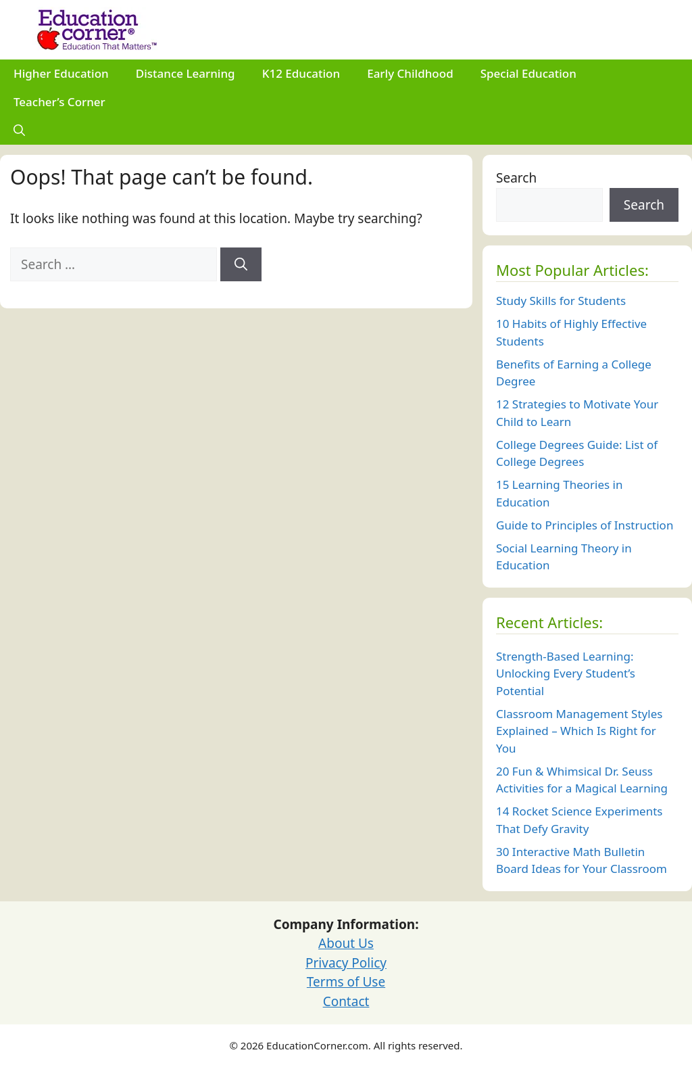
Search (516, 178)
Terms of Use (346, 982)
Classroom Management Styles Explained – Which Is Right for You (579, 731)
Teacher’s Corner (59, 102)
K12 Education (301, 73)
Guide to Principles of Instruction (584, 525)
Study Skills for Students (561, 300)
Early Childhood (410, 73)
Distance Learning (185, 73)
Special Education (528, 73)
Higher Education (61, 73)
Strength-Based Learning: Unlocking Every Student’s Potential (565, 673)
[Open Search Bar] (19, 130)
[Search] (241, 264)
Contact (346, 1001)
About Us (346, 943)
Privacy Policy (346, 963)
